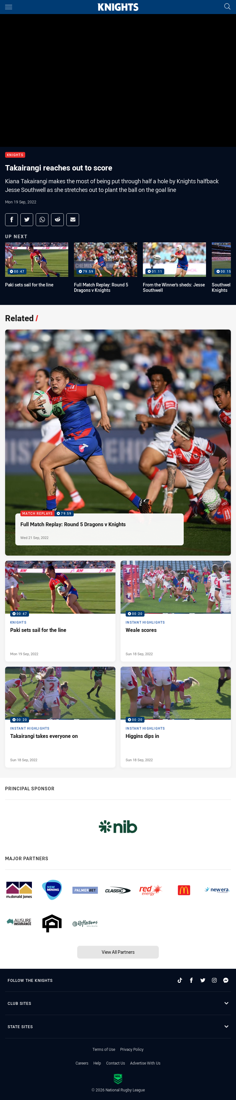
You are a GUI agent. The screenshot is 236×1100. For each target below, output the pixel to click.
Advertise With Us (145, 1063)
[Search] (227, 7)
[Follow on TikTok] (179, 980)
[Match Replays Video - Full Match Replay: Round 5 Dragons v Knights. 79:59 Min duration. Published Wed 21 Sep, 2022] (118, 443)
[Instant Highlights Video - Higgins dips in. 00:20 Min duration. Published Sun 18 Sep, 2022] (176, 717)
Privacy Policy (132, 1049)
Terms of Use (103, 1049)
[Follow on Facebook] (191, 980)
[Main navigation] (8, 7)
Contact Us (115, 1063)
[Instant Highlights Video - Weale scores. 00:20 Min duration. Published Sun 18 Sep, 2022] (176, 611)
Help (97, 1063)
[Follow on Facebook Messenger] (225, 980)
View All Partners (118, 952)
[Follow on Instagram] (214, 980)
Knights (15, 155)
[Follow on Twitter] (202, 980)
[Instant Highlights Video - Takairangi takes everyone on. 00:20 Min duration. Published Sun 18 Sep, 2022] (60, 717)
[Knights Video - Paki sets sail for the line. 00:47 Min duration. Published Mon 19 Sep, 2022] (60, 611)
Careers (82, 1063)
